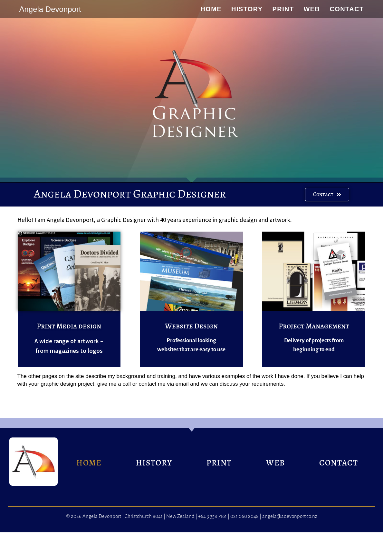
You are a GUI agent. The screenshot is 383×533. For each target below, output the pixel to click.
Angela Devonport (50, 9)
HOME (88, 463)
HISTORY (154, 463)
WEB (275, 463)
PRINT (219, 463)
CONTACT (338, 463)
